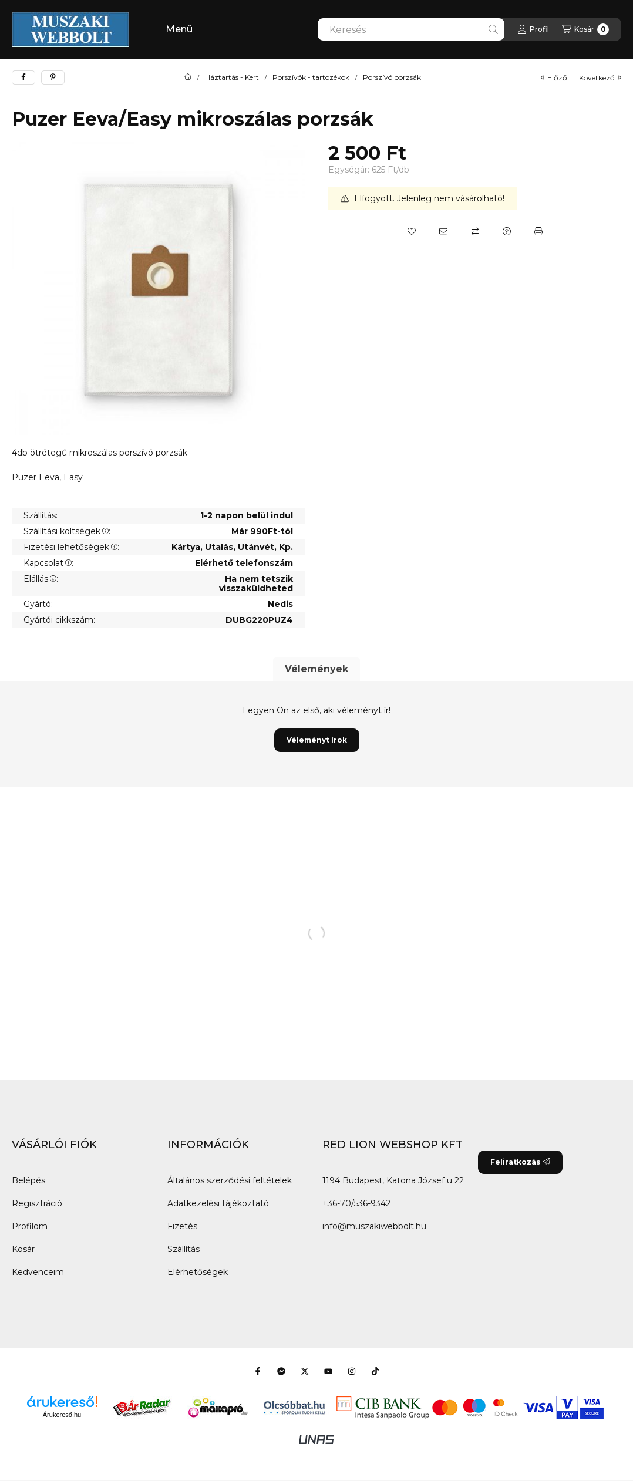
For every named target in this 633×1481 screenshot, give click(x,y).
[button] (173, 29)
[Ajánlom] (443, 231)
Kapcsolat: (48, 563)
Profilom (30, 1226)
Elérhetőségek (197, 1272)
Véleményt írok (317, 740)
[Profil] (533, 29)
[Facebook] (258, 1371)
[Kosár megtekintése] (585, 29)
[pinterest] (53, 77)
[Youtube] (328, 1371)
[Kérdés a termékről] (507, 231)
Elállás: (40, 578)
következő (600, 77)
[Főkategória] (187, 77)
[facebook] (23, 77)
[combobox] (411, 29)
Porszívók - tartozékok (310, 77)
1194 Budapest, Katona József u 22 (393, 1180)
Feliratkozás (520, 1162)
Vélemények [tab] (316, 668)
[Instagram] (351, 1371)
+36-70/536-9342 (356, 1203)
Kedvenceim (38, 1272)
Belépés (28, 1180)
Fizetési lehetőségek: (71, 547)
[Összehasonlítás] (475, 231)
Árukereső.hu (62, 1414)
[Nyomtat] (538, 231)
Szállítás (183, 1249)
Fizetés (182, 1226)
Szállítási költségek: (66, 531)
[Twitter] (304, 1371)
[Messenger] (281, 1371)
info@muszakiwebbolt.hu (374, 1226)
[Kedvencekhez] (412, 231)
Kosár (23, 1249)
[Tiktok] (375, 1371)
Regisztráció (37, 1203)
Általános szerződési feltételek (229, 1180)
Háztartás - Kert (232, 77)
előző (554, 77)
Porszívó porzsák (392, 77)
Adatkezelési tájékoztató (218, 1203)
